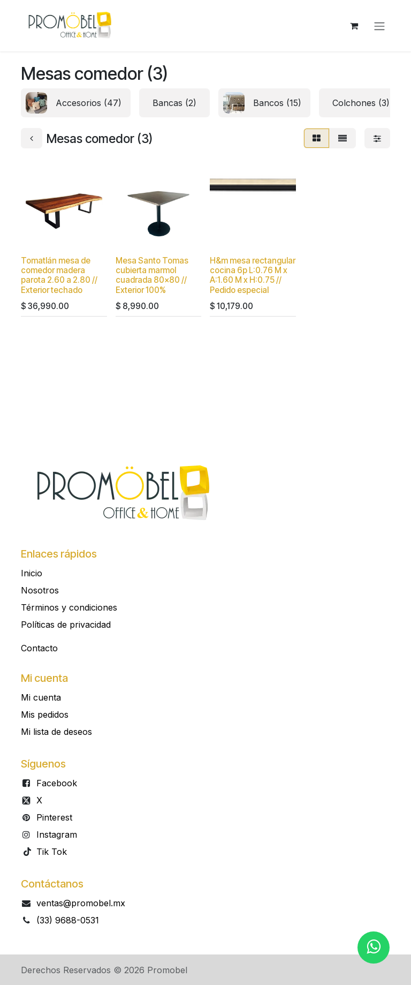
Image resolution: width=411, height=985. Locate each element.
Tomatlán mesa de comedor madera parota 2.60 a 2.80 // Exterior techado (59, 275)
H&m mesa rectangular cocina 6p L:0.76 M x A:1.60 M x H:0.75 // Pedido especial (252, 275)
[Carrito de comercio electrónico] (353, 25)
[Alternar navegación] (379, 25)
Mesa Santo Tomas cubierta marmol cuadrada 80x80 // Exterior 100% (152, 275)
